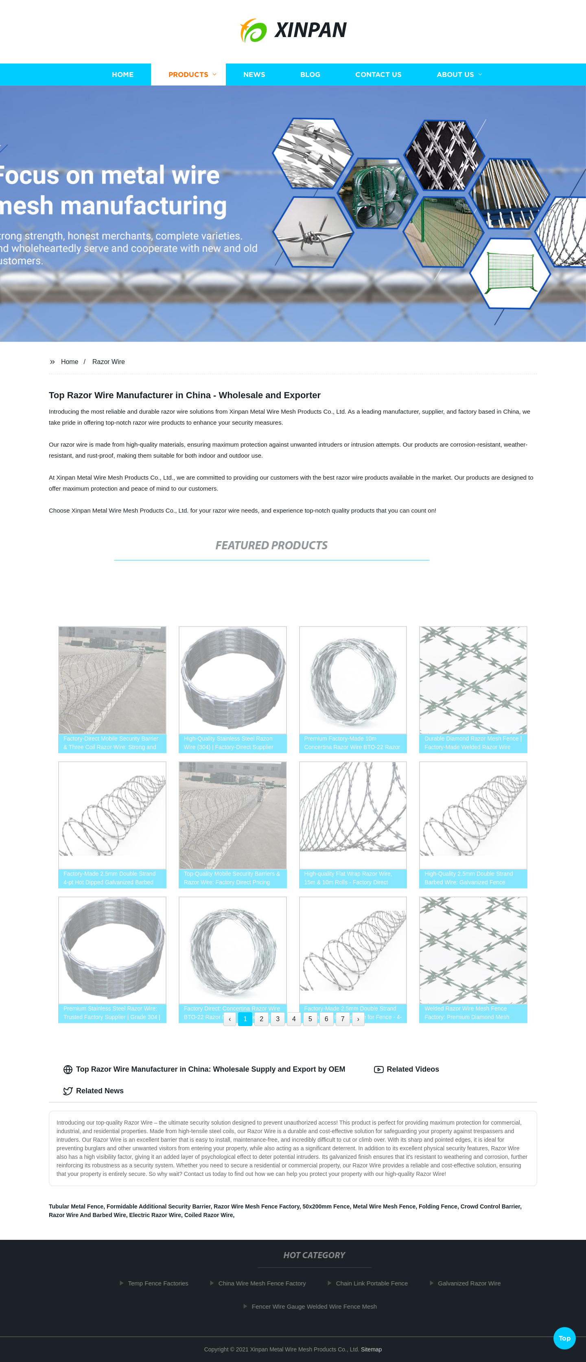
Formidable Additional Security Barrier (158, 1206)
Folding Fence (438, 1206)
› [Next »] (358, 1018)
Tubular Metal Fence (76, 1206)
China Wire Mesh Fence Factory (266, 1283)
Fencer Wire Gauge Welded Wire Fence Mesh (318, 1306)
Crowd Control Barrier (490, 1206)
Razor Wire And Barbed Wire (87, 1215)
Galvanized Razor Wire (473, 1283)
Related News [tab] (93, 1091)
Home (122, 74)
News (254, 74)
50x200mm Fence (326, 1206)
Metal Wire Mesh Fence (384, 1206)
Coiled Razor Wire (208, 1215)
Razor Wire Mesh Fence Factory (256, 1206)
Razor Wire (108, 361)
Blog (310, 74)
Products (188, 74)
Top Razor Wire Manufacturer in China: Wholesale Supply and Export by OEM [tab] (204, 1070)
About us (455, 74)
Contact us (378, 74)
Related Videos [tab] (407, 1070)
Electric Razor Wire (155, 1215)
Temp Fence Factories (162, 1283)
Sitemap (371, 1349)
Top (565, 1339)
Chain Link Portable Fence (376, 1283)
